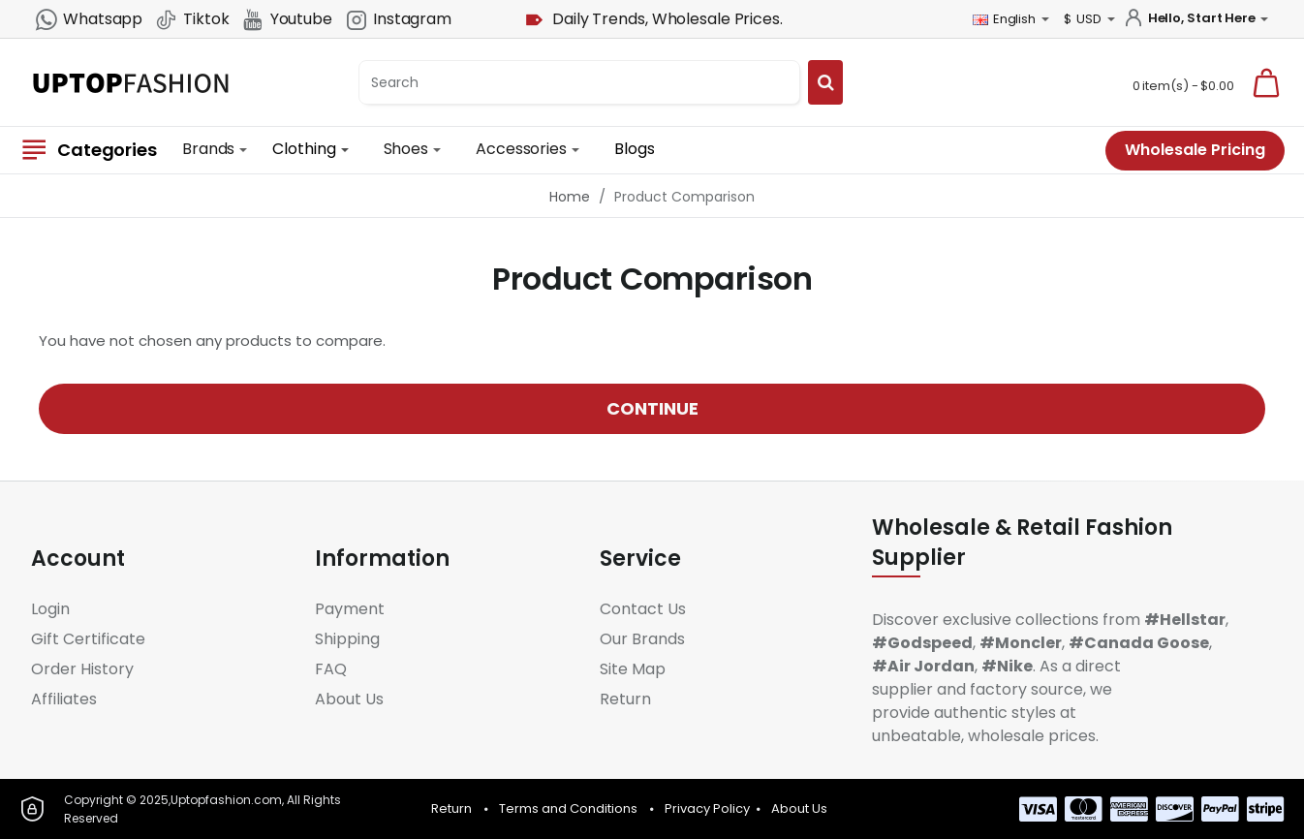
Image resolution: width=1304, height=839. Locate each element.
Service (640, 559)
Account (78, 559)
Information (382, 559)
